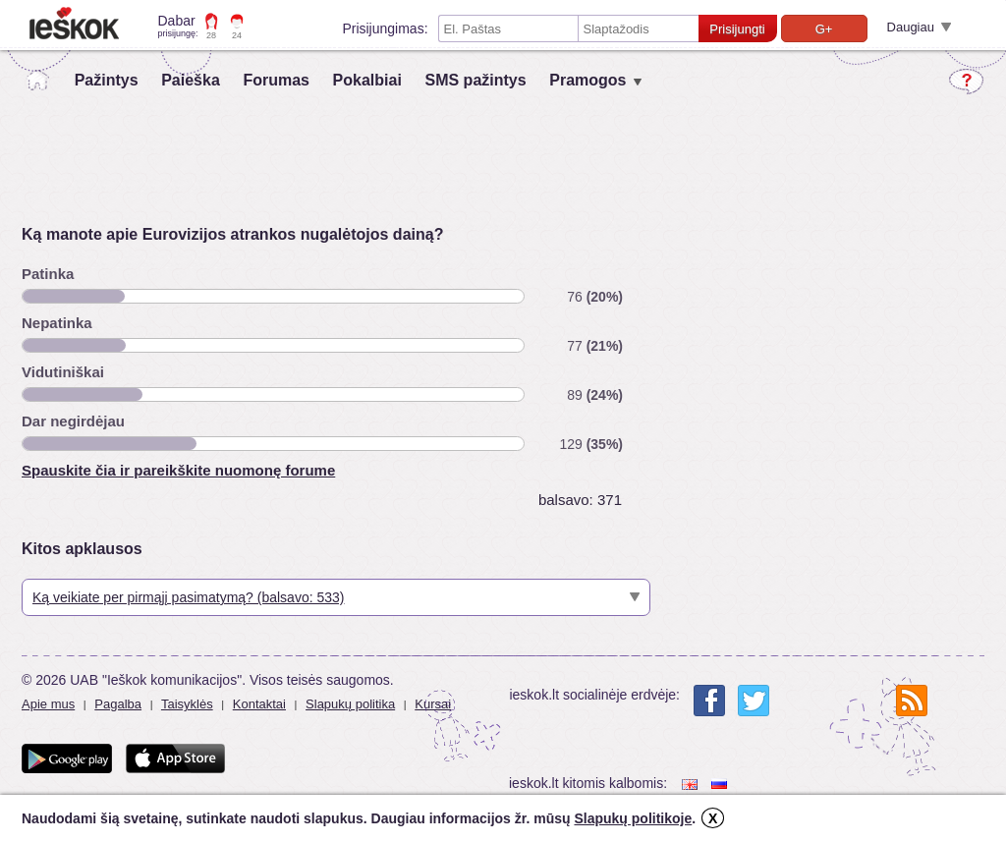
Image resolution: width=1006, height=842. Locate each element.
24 (237, 35)
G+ (824, 29)
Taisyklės (187, 704)
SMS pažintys (475, 80)
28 (211, 35)
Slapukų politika (350, 704)
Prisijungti (736, 29)
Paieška (190, 80)
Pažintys (107, 80)
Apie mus (48, 704)
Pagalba (117, 704)
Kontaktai (259, 704)
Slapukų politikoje (633, 818)
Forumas (276, 80)
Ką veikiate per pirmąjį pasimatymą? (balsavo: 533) (188, 597)
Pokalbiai (367, 80)
